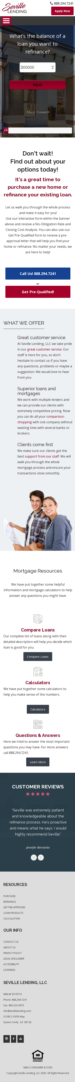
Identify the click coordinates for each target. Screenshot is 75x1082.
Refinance (9, 901)
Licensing (9, 970)
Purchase (9, 896)
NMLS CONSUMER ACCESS (37, 1067)
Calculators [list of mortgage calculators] (37, 709)
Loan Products (13, 913)
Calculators (11, 918)
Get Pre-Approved (14, 907)
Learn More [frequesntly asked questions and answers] (38, 762)
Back (31, 112)
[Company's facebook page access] (13, 1039)
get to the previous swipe (34, 858)
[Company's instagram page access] (6, 1039)
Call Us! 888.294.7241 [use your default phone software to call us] (38, 273)
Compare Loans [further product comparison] (38, 657)
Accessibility (11, 964)
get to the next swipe (41, 858)
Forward (43, 112)
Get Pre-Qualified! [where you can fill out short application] (38, 291)
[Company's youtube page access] (20, 1039)
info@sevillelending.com (17, 1011)
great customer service (44, 349)
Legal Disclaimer (13, 958)
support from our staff (42, 456)
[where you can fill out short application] (62, 11)
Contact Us (10, 942)
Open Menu (6, 20)
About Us (9, 947)
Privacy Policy (12, 953)
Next (37, 84)
